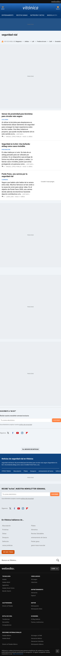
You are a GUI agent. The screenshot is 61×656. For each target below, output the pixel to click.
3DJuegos (34, 579)
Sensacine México (36, 638)
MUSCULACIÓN (52, 15)
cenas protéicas (7, 545)
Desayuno (33, 471)
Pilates (26, 471)
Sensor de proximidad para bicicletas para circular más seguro (17, 115)
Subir (53, 568)
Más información (18, 654)
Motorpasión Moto (36, 609)
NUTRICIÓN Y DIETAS (37, 15)
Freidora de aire (41, 41)
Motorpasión (35, 606)
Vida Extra (34, 582)
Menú (2, 9)
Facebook (12, 432)
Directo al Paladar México (10, 644)
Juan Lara (10, 196)
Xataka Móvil (6, 582)
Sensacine (34, 592)
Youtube (17, 432)
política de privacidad (25, 424)
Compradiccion (6, 625)
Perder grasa (35, 541)
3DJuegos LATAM (36, 635)
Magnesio (19, 41)
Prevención (6, 149)
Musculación (17, 471)
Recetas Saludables (37, 533)
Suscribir (56, 420)
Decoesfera (5, 622)
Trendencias (6, 619)
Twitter (8, 432)
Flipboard (27, 432)
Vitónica (30, 7)
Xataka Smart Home (8, 588)
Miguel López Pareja (13, 136)
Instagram (22, 432)
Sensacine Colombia (37, 641)
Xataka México (6, 635)
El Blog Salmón (35, 619)
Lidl (33, 41)
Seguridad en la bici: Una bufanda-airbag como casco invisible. (16, 145)
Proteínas (5, 529)
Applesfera (5, 585)
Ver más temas (8, 552)
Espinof (33, 595)
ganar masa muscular (38, 545)
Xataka (4, 579)
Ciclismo (5, 119)
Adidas (27, 41)
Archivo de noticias (31, 449)
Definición (5, 541)
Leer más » (20, 134)
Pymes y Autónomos (37, 622)
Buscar (58, 560)
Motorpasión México (37, 644)
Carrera (5, 179)
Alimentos (34, 529)
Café (50, 41)
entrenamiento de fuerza (46, 471)
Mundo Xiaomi (6, 591)
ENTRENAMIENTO (7, 15)
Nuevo (58, 9)
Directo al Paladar (7, 606)
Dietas (4, 533)
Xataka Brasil (6, 638)
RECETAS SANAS (21, 15)
